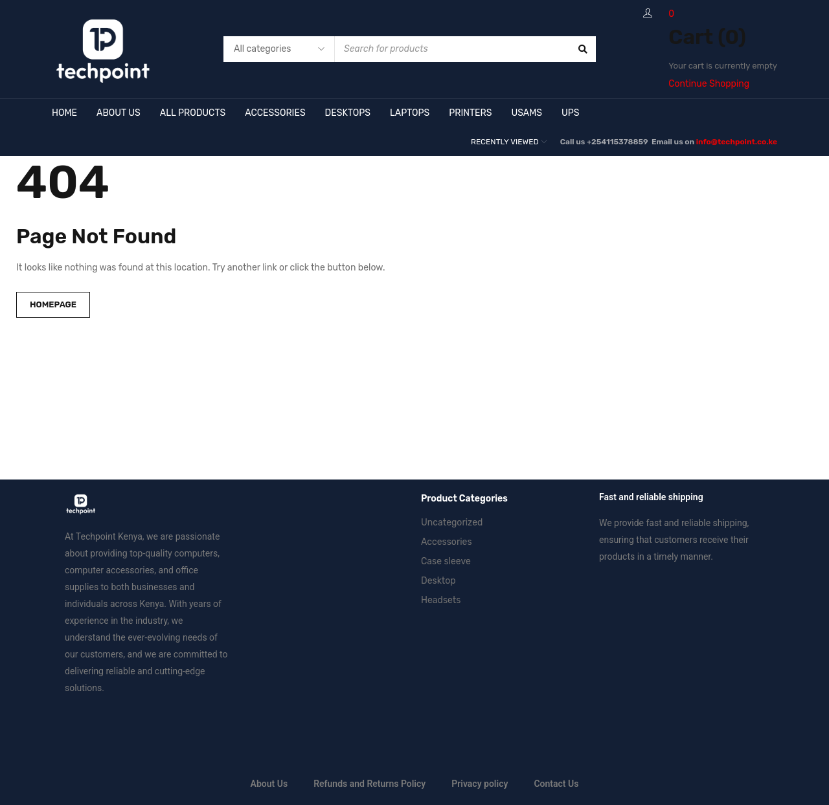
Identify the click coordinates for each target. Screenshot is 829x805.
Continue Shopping (708, 83)
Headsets (440, 600)
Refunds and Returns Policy (369, 783)
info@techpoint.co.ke (736, 141)
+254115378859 (618, 141)
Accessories (446, 541)
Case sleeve (446, 561)
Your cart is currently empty (722, 66)
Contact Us (556, 783)
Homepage (53, 304)
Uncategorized (452, 522)
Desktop (438, 580)
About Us (269, 783)
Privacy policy (479, 783)
